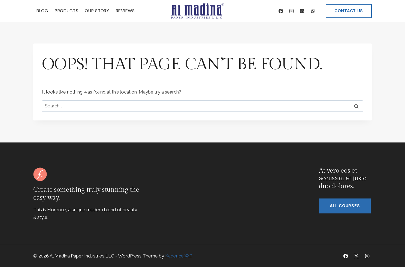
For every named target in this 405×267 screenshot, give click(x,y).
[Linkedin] (302, 10)
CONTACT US (348, 11)
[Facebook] (281, 10)
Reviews (125, 11)
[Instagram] (291, 10)
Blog (42, 11)
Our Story (97, 11)
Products (66, 11)
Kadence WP (178, 256)
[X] (356, 255)
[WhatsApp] (313, 10)
